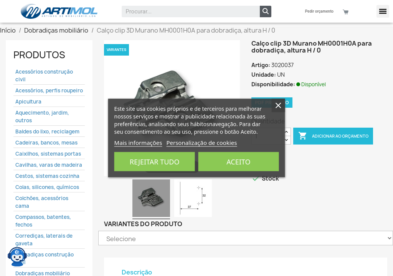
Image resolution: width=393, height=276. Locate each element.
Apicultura (28, 101)
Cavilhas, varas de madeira (48, 164)
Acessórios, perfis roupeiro (49, 90)
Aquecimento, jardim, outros (42, 116)
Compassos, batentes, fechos (43, 221)
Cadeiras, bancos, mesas (46, 142)
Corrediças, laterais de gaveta (44, 239)
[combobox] (186, 11)
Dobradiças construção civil (44, 258)
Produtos (39, 54)
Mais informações (138, 142)
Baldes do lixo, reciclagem (47, 131)
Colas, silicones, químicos (47, 187)
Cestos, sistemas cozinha (47, 175)
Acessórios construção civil (44, 75)
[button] (382, 11)
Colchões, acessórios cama (41, 202)
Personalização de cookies (201, 142)
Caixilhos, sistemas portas (48, 153)
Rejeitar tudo (155, 161)
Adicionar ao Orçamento (333, 136)
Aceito (238, 161)
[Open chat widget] (17, 254)
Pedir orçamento (319, 11)
